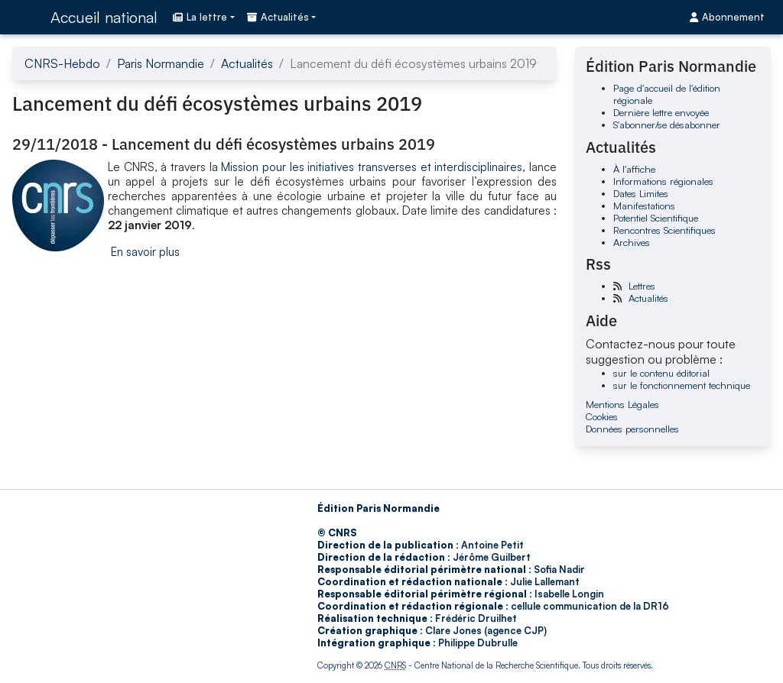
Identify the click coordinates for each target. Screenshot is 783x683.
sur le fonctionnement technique (681, 385)
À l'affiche (634, 169)
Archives (631, 242)
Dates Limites (640, 193)
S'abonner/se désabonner (666, 124)
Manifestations (644, 205)
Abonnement (727, 17)
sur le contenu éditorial (661, 373)
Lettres (642, 286)
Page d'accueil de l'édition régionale (666, 94)
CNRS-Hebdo (62, 63)
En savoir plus (145, 251)
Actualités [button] (278, 17)
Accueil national (104, 17)
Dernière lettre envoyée (661, 112)
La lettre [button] (200, 17)
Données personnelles (632, 428)
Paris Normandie (160, 63)
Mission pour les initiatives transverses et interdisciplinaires (371, 167)
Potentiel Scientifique (655, 218)
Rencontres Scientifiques (664, 230)
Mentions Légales (622, 404)
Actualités (247, 63)
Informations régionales (663, 181)
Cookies (602, 416)
